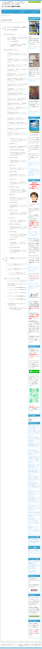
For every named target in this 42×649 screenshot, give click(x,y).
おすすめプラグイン (12, 49)
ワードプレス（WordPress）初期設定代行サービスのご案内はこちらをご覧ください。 (34, 172)
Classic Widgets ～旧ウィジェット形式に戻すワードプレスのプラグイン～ (17, 65)
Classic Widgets (12, 171)
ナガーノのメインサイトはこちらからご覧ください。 (34, 268)
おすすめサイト (11, 34)
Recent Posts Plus (13, 210)
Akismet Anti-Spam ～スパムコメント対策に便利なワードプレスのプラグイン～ (17, 74)
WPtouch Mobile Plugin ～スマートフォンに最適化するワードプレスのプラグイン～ (17, 114)
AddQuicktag (12, 143)
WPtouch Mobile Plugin (14, 247)
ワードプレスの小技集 (13, 278)
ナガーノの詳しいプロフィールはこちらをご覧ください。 (34, 233)
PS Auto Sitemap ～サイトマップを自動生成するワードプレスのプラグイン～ (17, 85)
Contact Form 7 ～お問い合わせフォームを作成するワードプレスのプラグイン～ (17, 118)
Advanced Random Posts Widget (16, 149)
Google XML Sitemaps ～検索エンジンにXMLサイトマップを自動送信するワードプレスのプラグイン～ (17, 80)
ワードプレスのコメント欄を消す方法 (18, 281)
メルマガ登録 (21, 12)
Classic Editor (12, 165)
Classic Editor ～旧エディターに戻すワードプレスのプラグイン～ (17, 70)
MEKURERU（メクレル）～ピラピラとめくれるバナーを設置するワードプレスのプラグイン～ (17, 61)
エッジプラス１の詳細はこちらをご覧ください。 (34, 163)
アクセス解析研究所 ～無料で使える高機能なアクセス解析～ (17, 38)
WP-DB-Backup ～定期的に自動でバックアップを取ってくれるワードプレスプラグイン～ (17, 124)
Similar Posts (12, 217)
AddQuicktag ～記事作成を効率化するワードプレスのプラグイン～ (17, 129)
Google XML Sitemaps (14, 187)
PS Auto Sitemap (13, 202)
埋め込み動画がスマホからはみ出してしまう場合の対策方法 (17, 284)
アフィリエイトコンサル (8, 12)
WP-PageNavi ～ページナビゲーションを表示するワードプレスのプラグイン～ (17, 89)
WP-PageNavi (12, 239)
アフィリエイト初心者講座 (33, 10)
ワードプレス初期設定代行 (20, 10)
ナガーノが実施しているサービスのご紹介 (16, 259)
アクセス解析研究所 (13, 41)
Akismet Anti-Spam (13, 157)
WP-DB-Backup (12, 231)
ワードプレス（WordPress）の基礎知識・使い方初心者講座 (15, 28)
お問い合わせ (33, 12)
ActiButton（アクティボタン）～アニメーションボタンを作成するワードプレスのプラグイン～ (17, 55)
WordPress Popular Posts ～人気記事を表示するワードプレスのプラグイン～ (17, 104)
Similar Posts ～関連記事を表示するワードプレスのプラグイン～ (17, 108)
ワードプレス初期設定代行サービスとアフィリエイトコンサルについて (17, 265)
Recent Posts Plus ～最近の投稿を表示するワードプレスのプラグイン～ (17, 99)
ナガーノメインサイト (8, 10)
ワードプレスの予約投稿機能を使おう (18, 287)
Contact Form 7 (12, 179)
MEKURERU (12, 194)
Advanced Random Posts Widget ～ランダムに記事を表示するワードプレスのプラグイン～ (17, 94)
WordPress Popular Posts (15, 224)
